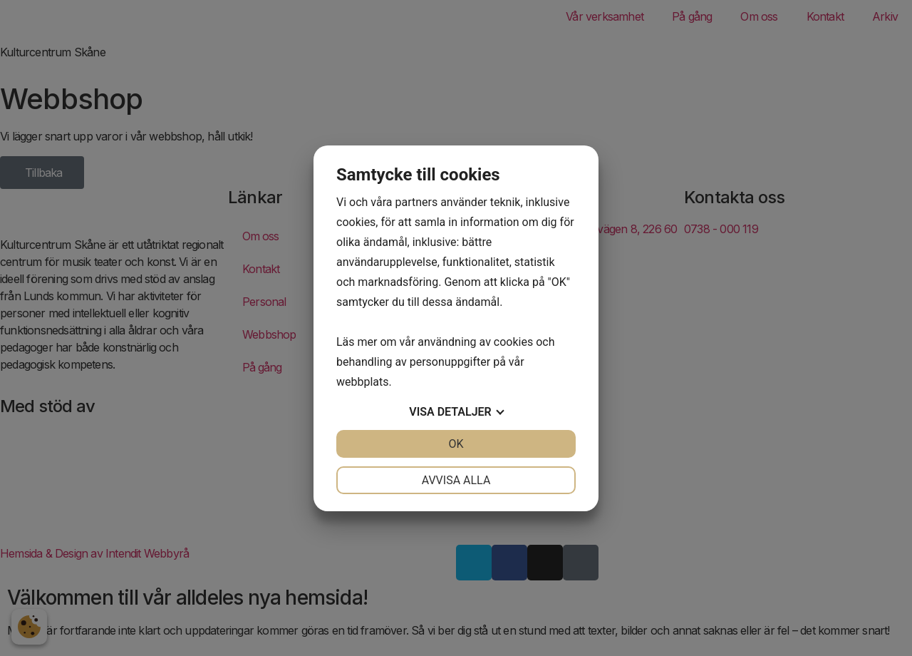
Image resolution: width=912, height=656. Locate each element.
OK (455, 444)
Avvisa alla (456, 480)
